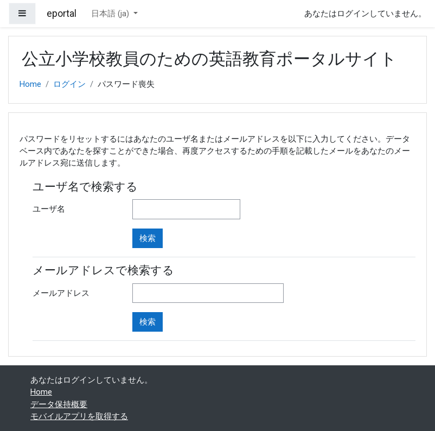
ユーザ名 (49, 209)
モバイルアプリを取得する (79, 416)
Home (30, 84)
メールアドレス (61, 293)
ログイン (69, 84)
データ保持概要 (58, 404)
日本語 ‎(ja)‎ (111, 13)
